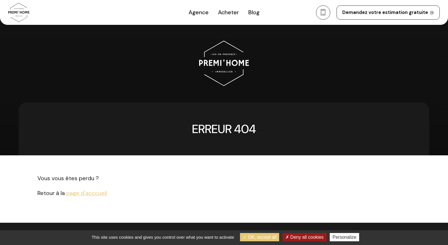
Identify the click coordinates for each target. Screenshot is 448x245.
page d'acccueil (86, 193)
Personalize (345, 237)
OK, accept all (259, 237)
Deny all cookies (304, 237)
